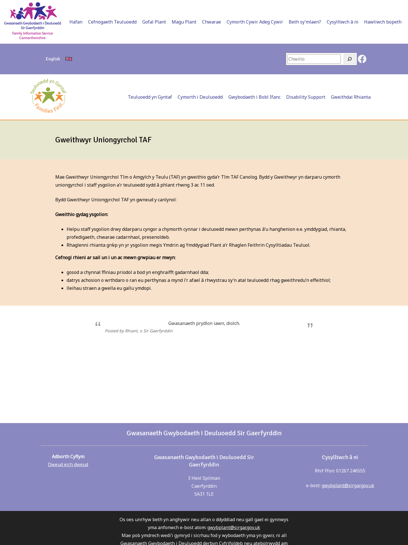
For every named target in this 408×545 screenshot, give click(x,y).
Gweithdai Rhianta (351, 97)
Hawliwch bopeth (382, 22)
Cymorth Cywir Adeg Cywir (255, 22)
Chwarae (211, 22)
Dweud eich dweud (68, 464)
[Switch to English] (53, 59)
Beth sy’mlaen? (305, 22)
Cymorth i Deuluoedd (200, 97)
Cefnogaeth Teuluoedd (112, 22)
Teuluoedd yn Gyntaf (150, 97)
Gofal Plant (154, 22)
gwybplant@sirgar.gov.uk (348, 485)
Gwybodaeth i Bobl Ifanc (254, 97)
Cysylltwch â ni (342, 22)
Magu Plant (184, 22)
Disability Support (305, 97)
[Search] (350, 59)
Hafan (75, 22)
